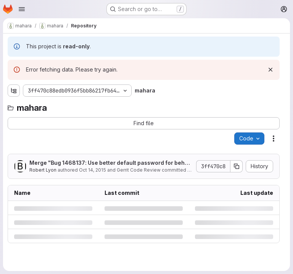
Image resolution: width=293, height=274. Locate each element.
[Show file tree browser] (14, 90)
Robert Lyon (42, 170)
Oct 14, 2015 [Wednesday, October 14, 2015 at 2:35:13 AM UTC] (92, 170)
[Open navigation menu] (22, 9)
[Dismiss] (270, 69)
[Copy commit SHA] (236, 166)
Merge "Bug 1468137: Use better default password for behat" (108, 163)
